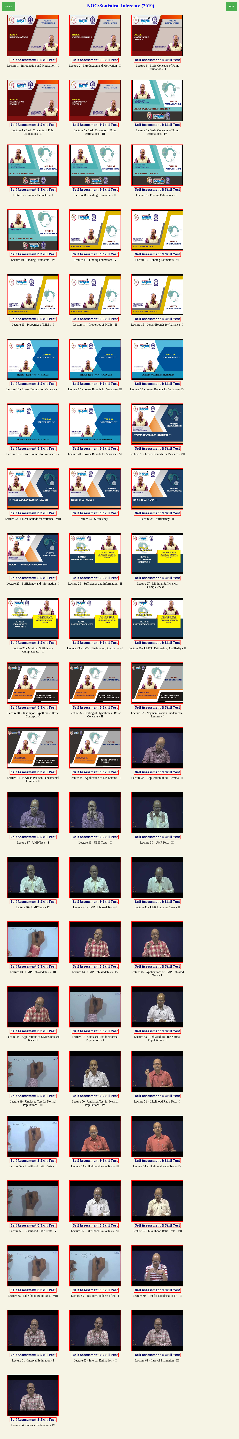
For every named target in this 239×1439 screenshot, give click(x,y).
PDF (231, 6)
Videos (8, 6)
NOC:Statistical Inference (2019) (120, 5)
